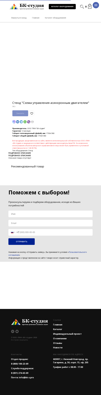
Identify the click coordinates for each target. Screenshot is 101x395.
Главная (57, 324)
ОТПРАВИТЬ (21, 241)
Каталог (57, 329)
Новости (57, 347)
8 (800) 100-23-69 (19, 363)
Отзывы (57, 343)
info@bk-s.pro (26, 377)
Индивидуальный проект (67, 333)
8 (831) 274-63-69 (19, 373)
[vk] (12, 331)
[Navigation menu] (95, 5)
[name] (50, 214)
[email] (50, 223)
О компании (60, 338)
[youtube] (17, 331)
